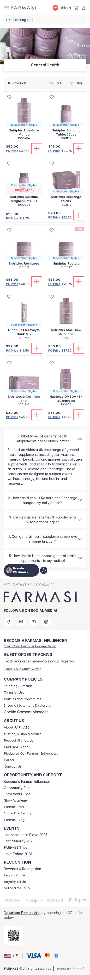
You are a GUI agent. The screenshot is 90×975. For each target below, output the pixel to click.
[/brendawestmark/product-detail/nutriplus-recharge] (24, 249)
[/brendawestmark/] (24, 8)
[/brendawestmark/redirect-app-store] (13, 935)
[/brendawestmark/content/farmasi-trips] (15, 848)
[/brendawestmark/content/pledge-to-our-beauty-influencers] (31, 754)
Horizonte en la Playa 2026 (25, 835)
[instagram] (21, 622)
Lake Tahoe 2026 (18, 854)
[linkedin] (46, 622)
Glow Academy (16, 800)
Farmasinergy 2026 (19, 841)
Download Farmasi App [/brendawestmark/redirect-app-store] (22, 913)
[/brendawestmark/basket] (76, 7)
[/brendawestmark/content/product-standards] (18, 741)
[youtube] (33, 622)
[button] (12, 956)
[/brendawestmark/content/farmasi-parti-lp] (14, 807)
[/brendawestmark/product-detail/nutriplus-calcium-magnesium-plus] (24, 185)
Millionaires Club (17, 888)
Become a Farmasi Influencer (27, 782)
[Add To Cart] (36, 148)
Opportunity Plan (17, 788)
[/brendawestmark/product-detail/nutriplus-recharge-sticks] (66, 185)
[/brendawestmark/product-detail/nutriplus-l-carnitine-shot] (24, 384)
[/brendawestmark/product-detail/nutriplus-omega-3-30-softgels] (66, 384)
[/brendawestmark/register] (30, 646)
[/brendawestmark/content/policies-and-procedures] (22, 699)
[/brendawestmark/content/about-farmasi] (16, 728)
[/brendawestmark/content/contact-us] (12, 767)
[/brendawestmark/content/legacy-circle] (14, 875)
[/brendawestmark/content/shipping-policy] (18, 686)
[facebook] (8, 622)
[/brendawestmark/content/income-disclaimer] (27, 706)
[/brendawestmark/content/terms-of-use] (14, 693)
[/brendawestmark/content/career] (9, 760)
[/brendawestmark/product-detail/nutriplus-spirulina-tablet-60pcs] (66, 118)
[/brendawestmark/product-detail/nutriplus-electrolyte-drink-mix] (24, 318)
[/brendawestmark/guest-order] (22, 669)
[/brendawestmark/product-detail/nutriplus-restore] (66, 249)
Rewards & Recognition (22, 869)
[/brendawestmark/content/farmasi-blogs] (14, 820)
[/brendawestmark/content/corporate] (17, 747)
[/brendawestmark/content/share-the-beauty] (17, 813)
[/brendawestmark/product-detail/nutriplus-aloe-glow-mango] (24, 118)
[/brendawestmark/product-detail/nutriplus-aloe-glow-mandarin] (66, 318)
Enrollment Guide (17, 794)
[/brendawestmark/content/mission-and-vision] (22, 734)
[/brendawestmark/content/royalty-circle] (15, 882)
